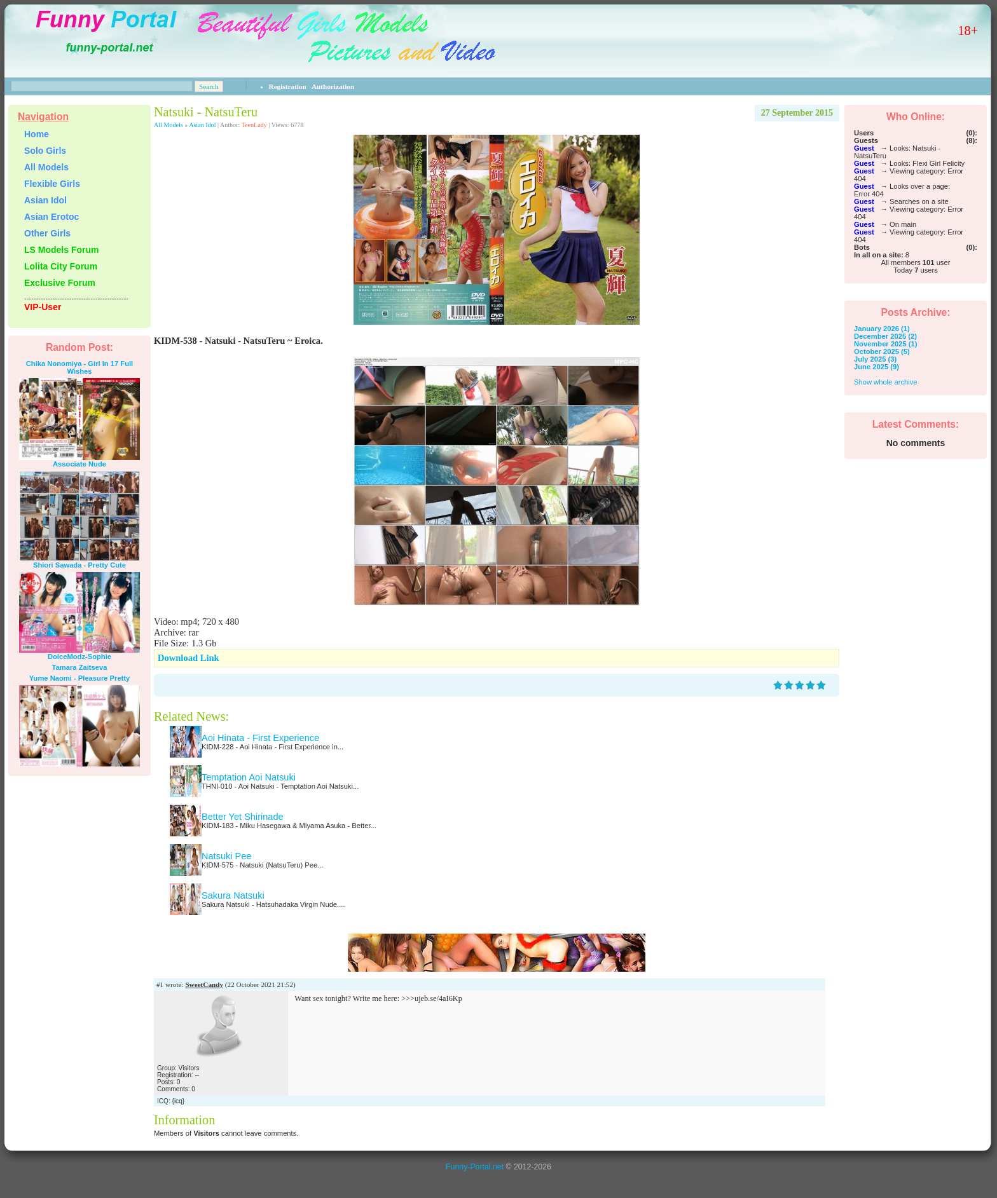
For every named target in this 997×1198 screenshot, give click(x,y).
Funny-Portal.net (475, 1166)
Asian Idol (202, 124)
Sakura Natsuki (233, 895)
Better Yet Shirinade (243, 817)
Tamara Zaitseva (79, 667)
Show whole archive (886, 382)
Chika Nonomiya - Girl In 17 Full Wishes (79, 367)
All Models (168, 124)
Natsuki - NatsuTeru (206, 112)
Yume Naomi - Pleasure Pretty (79, 678)
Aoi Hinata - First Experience (260, 738)
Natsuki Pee (226, 856)
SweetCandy (204, 984)
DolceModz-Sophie (79, 656)
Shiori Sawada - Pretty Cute (79, 565)
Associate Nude (79, 464)
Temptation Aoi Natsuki (249, 777)
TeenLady (254, 124)
